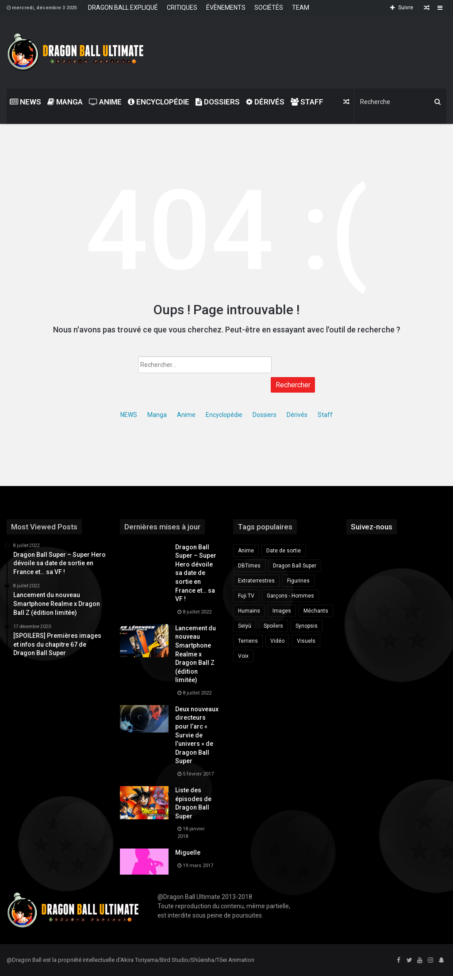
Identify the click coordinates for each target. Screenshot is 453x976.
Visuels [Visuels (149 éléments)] (306, 641)
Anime (105, 101)
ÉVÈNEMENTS (226, 7)
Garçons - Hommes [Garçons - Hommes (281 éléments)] (290, 596)
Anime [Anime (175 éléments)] (246, 551)
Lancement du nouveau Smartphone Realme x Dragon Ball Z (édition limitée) (195, 654)
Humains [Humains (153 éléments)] (249, 611)
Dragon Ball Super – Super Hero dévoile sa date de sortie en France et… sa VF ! (195, 573)
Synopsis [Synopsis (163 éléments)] (307, 626)
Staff (307, 101)
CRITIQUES (182, 7)
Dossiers (218, 101)
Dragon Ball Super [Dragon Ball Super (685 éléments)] (294, 566)
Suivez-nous (371, 526)
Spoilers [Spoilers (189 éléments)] (273, 626)
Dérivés (265, 101)
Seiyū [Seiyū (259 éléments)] (244, 626)
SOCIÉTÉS (268, 7)
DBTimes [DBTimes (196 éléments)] (249, 566)
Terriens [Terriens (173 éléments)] (248, 641)
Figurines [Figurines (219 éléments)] (298, 581)
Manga (65, 101)
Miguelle (187, 852)
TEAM (300, 7)
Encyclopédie (158, 101)
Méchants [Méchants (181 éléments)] (315, 611)
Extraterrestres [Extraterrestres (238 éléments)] (256, 581)
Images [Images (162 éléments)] (282, 611)
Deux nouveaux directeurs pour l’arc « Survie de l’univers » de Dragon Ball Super (197, 735)
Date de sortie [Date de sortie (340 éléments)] (283, 551)
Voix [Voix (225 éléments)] (243, 656)
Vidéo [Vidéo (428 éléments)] (277, 641)
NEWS (25, 101)
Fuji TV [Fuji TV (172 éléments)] (246, 596)
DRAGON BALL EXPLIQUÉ (123, 7)
